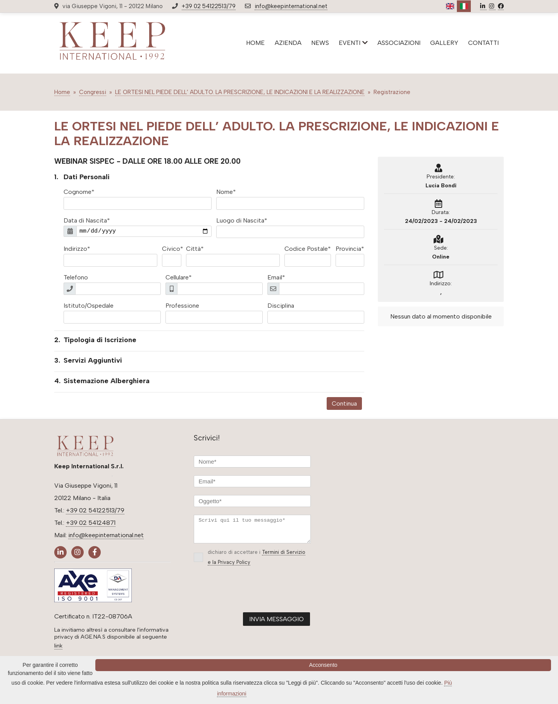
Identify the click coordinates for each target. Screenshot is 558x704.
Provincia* (350, 248)
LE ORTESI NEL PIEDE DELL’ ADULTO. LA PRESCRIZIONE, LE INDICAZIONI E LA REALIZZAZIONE (240, 92)
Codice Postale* (307, 248)
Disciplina (280, 305)
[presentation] (253, 596)
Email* (276, 277)
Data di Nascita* (87, 220)
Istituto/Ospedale (89, 305)
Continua (344, 403)
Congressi (92, 92)
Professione (182, 305)
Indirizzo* (77, 248)
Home (62, 92)
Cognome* (79, 191)
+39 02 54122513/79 (209, 6)
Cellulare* (178, 277)
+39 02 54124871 (90, 522)
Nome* (226, 191)
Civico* (172, 248)
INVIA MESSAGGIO (276, 623)
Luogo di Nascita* (241, 220)
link (58, 645)
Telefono (76, 277)
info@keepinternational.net (291, 6)
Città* (195, 248)
